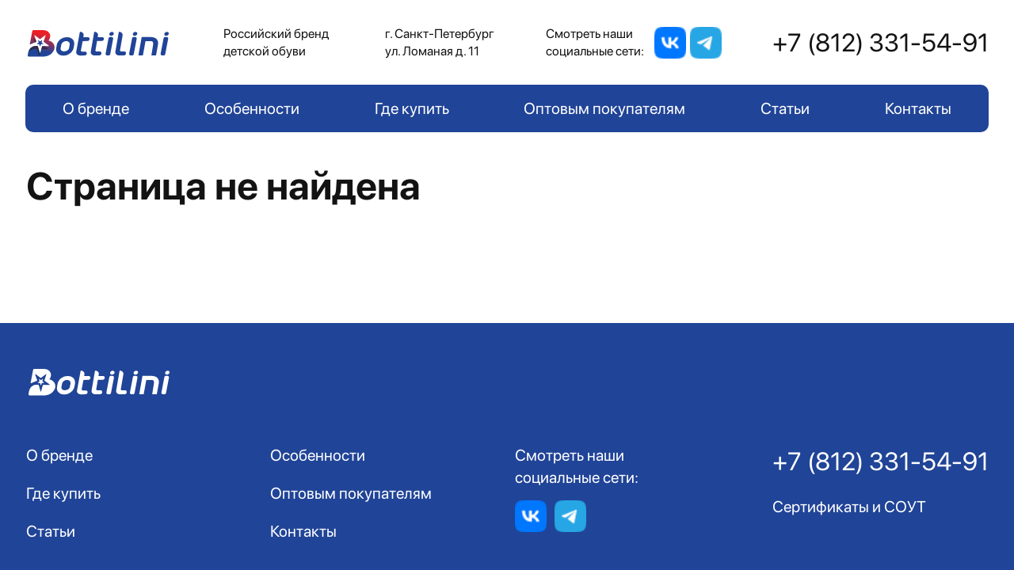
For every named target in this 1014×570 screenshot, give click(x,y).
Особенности (251, 108)
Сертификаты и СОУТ (849, 506)
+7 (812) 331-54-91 (880, 43)
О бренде (96, 108)
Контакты (918, 108)
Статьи (785, 108)
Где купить (412, 108)
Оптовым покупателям (604, 108)
